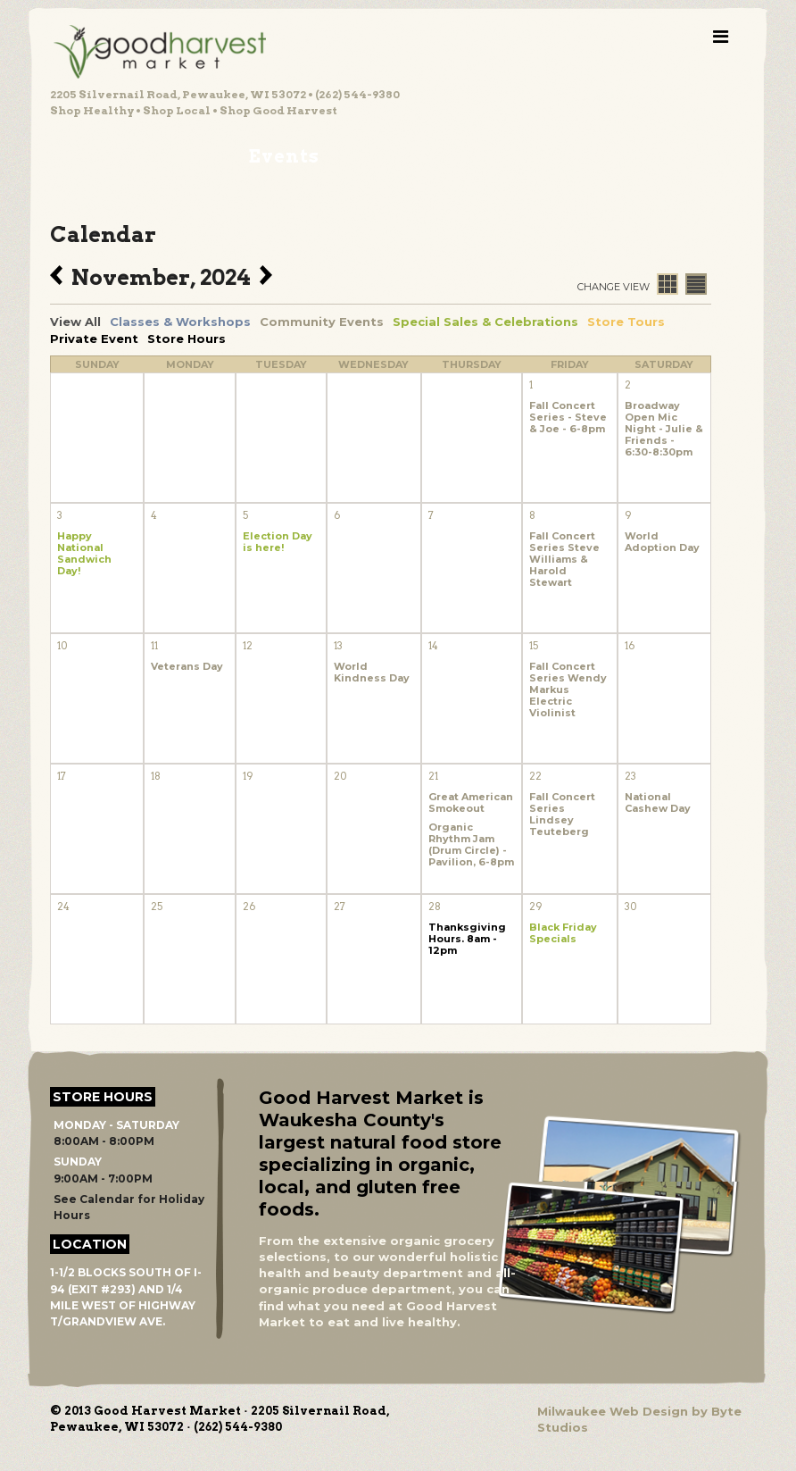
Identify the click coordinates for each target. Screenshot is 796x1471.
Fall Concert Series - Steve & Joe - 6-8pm (568, 417)
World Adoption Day (662, 542)
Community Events (322, 321)
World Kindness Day (372, 672)
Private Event (94, 338)
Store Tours (626, 321)
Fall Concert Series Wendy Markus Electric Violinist (568, 690)
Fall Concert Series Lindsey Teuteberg (562, 814)
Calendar (667, 284)
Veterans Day (187, 667)
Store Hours (186, 338)
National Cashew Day (658, 803)
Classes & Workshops (180, 321)
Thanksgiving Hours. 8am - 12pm (467, 939)
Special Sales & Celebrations (485, 321)
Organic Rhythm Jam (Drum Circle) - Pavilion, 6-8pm (471, 845)
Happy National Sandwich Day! (84, 554)
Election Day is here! (277, 542)
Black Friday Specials (563, 933)
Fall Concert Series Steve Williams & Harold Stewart (564, 560)
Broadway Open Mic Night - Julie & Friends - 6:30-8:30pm (664, 429)
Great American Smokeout (470, 803)
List (696, 284)
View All (75, 321)
